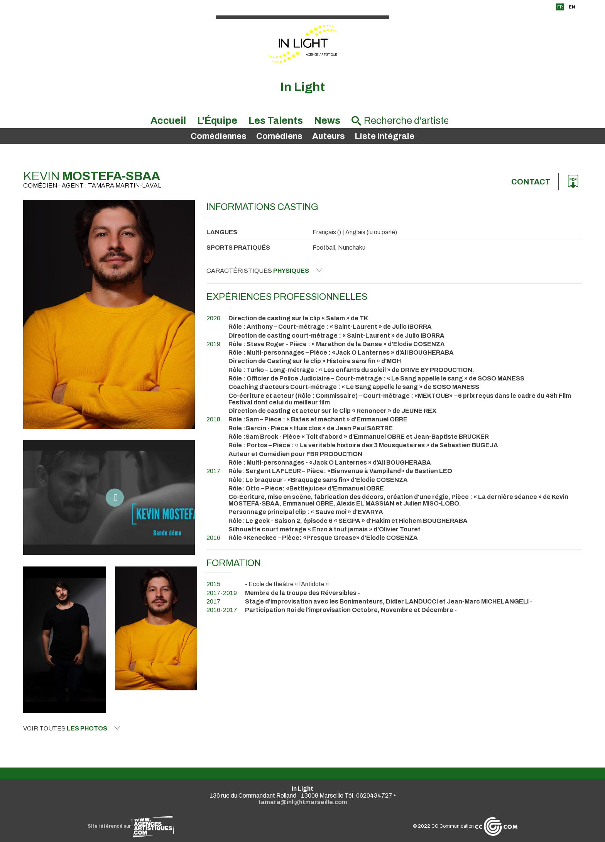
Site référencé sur (131, 826)
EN (572, 7)
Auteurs (328, 136)
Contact (531, 182)
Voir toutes (71, 728)
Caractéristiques (264, 270)
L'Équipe (217, 120)
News (327, 120)
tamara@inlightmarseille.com (302, 802)
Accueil (168, 120)
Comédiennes (219, 136)
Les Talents (275, 120)
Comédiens (279, 136)
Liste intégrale (384, 136)
